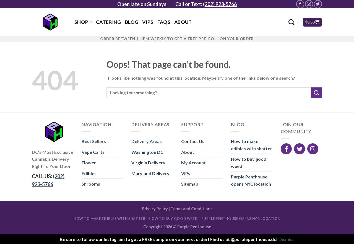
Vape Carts (93, 152)
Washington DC (147, 152)
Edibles (89, 173)
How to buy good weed (248, 162)
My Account (193, 162)
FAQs (163, 22)
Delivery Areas (146, 141)
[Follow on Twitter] (318, 4)
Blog (131, 22)
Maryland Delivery (150, 173)
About (183, 22)
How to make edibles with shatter (251, 145)
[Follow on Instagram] (309, 4)
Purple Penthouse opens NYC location (251, 180)
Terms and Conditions (191, 208)
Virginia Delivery (148, 162)
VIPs (147, 22)
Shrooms (91, 183)
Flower (89, 162)
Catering (108, 22)
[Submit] (316, 92)
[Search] (291, 22)
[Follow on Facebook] (300, 4)
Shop (83, 22)
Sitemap (189, 183)
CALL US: (48, 180)
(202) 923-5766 (220, 4)
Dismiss (286, 239)
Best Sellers (94, 141)
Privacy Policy (155, 208)
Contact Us (192, 141)
